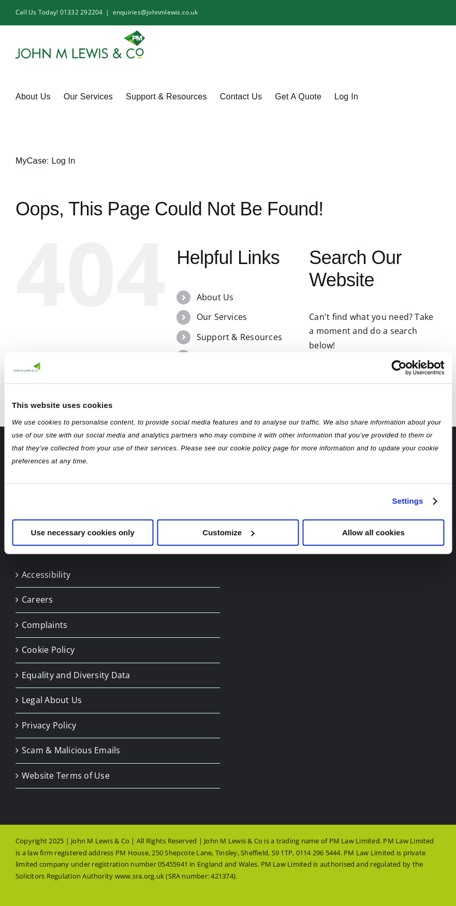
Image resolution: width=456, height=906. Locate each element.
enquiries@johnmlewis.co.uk (155, 12)
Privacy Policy (49, 725)
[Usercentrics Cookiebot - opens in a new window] (399, 367)
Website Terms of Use (66, 775)
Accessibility (46, 574)
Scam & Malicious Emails (71, 750)
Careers (37, 599)
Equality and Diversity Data (76, 675)
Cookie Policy (48, 649)
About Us (215, 297)
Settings (407, 500)
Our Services (222, 317)
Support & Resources (240, 337)
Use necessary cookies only (83, 532)
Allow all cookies (373, 532)
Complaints (44, 625)
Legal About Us (52, 700)
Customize (228, 532)
